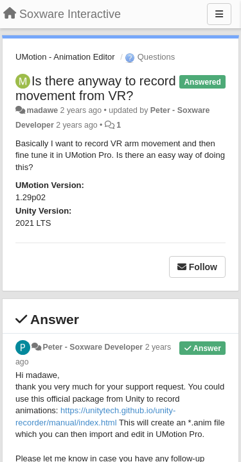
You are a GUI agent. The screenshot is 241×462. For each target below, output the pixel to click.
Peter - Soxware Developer (92, 347)
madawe (42, 110)
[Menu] (219, 14)
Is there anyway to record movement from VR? (95, 88)
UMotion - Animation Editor (65, 57)
